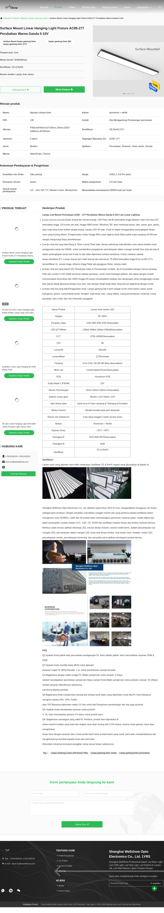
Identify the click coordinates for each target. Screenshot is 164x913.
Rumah (44, 7)
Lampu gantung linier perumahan (134, 753)
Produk (58, 7)
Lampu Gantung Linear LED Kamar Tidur (69, 753)
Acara (127, 7)
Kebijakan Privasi (30, 904)
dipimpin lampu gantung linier (33, 18)
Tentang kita (88, 7)
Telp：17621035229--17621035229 (18, 858)
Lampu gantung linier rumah (104, 753)
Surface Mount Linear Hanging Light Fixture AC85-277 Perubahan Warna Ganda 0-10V (17, 256)
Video (72, 7)
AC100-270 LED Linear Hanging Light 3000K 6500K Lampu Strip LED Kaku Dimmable (18, 313)
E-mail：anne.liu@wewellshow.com (18, 864)
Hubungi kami (109, 7)
